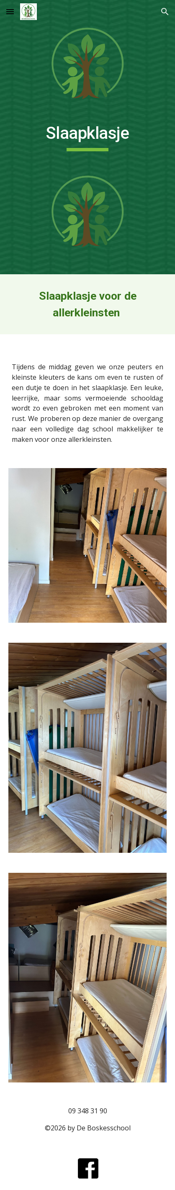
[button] (10, 11)
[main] (87, 137)
